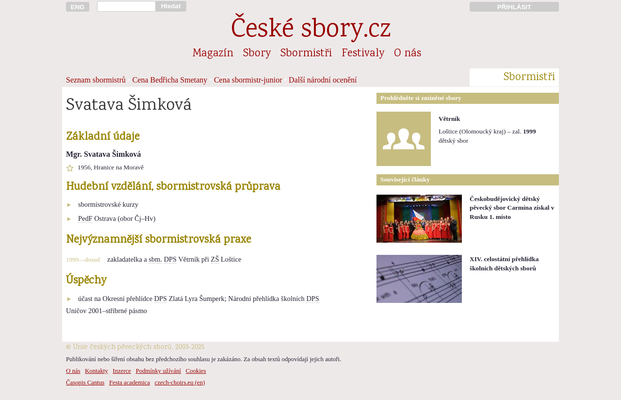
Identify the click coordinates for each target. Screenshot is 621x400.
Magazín (213, 54)
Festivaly (363, 54)
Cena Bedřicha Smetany (170, 80)
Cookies (196, 370)
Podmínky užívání (158, 370)
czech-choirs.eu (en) (180, 382)
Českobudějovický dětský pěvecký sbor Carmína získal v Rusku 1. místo (512, 207)
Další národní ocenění (323, 80)
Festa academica (129, 382)
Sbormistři (306, 54)
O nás (407, 54)
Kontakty (96, 370)
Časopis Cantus (85, 382)
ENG (78, 7)
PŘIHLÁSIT (514, 7)
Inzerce (122, 370)
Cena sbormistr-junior (248, 80)
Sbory (257, 54)
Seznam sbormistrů (96, 80)
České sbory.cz (311, 31)
